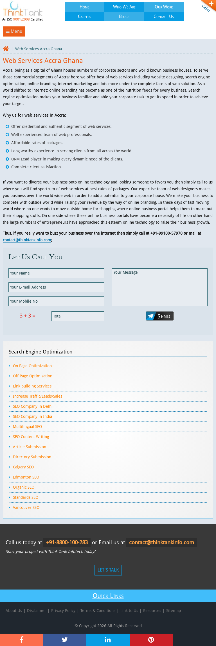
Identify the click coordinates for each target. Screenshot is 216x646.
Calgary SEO (23, 467)
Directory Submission (32, 457)
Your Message (160, 287)
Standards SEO (25, 497)
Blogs (124, 16)
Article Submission (29, 447)
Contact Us (164, 16)
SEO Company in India (32, 416)
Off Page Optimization (32, 376)
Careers (84, 16)
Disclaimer (36, 610)
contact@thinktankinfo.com (27, 240)
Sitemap (173, 610)
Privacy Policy (63, 610)
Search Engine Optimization (41, 352)
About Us (14, 610)
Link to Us (129, 610)
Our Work (164, 7)
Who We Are (124, 7)
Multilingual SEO (27, 426)
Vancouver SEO (26, 507)
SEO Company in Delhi (33, 406)
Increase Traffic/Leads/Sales (37, 396)
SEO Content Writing (31, 436)
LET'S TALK (108, 570)
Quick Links (108, 595)
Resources (152, 610)
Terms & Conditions (97, 610)
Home (84, 7)
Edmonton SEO (26, 477)
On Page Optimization (32, 366)
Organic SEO (23, 487)
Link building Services (32, 386)
